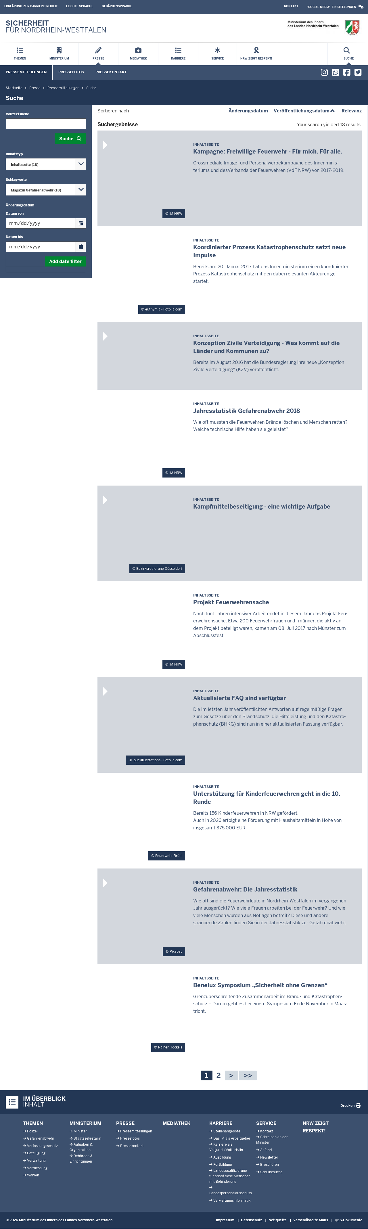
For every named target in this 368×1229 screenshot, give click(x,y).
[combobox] (46, 164)
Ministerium (85, 1123)
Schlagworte (16, 179)
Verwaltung (36, 1160)
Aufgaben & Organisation (81, 1147)
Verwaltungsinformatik (231, 1200)
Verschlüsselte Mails (310, 1220)
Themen (33, 1123)
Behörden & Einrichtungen (81, 1159)
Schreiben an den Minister (272, 1140)
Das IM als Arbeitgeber (231, 1138)
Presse (125, 1123)
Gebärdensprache (117, 6)
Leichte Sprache (79, 6)
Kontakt (291, 6)
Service (266, 1123)
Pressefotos (71, 72)
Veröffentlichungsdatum (305, 111)
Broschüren (269, 1164)
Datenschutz (251, 1220)
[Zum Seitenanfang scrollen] (356, 1218)
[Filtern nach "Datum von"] (41, 223)
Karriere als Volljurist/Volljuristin (226, 1147)
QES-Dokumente (348, 1220)
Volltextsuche (17, 114)
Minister (80, 1131)
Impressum (225, 1220)
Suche (66, 139)
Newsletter (269, 1157)
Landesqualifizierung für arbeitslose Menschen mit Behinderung (229, 1176)
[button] (335, 7)
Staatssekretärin (87, 1138)
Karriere (220, 1123)
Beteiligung (36, 1153)
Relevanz (352, 111)
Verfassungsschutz (42, 1146)
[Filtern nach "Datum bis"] (41, 246)
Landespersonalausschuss (230, 1193)
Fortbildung (222, 1164)
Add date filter (65, 261)
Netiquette (278, 1220)
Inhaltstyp (14, 154)
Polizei (32, 1131)
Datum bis (14, 237)
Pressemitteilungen (26, 72)
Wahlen (33, 1175)
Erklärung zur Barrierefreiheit (30, 6)
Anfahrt (266, 1150)
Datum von (15, 213)
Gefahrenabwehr (40, 1138)
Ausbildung (222, 1157)
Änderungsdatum (20, 205)
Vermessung (37, 1168)
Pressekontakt (111, 72)
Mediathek (176, 1123)
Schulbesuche (271, 1172)
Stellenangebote (226, 1131)
